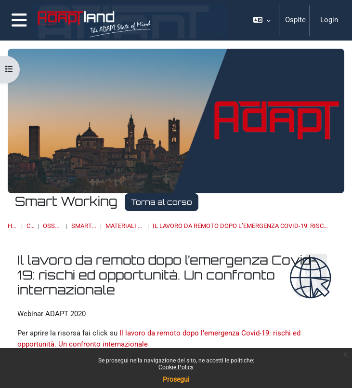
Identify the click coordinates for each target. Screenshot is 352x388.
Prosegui (176, 379)
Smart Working (83, 225)
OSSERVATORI (53, 225)
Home (12, 225)
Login (329, 19)
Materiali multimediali (124, 225)
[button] (262, 20)
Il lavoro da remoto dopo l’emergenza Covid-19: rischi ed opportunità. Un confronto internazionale (241, 225)
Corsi (30, 225)
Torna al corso (161, 202)
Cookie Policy (176, 367)
